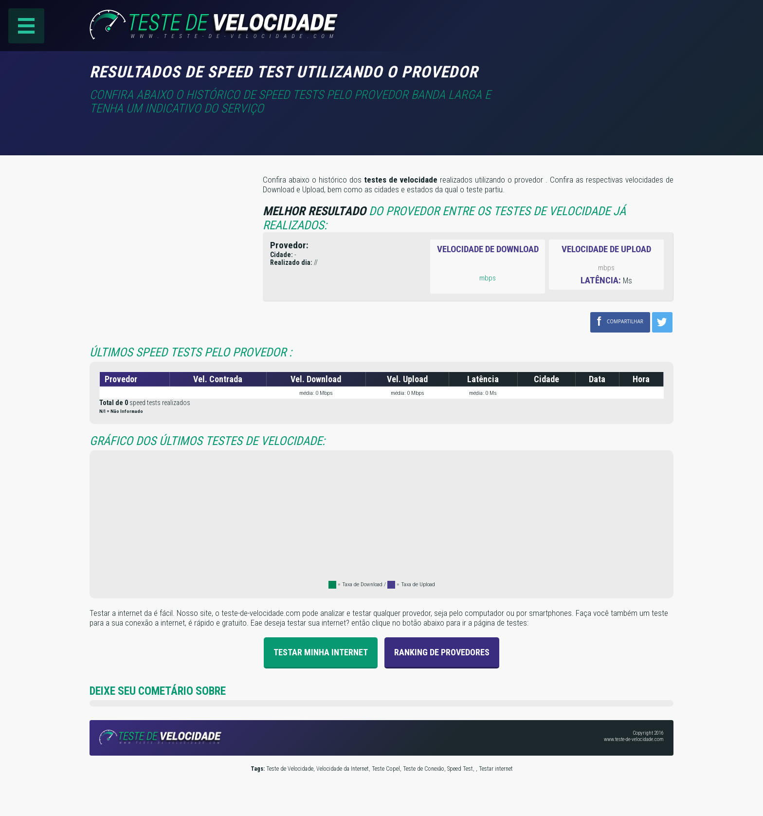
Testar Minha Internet (320, 652)
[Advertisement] (591, 77)
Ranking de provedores (442, 652)
